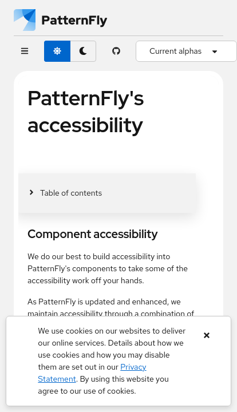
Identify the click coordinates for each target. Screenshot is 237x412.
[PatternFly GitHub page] (116, 51)
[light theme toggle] (57, 51)
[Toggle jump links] (64, 193)
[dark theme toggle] (83, 51)
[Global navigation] (24, 51)
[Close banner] (207, 335)
